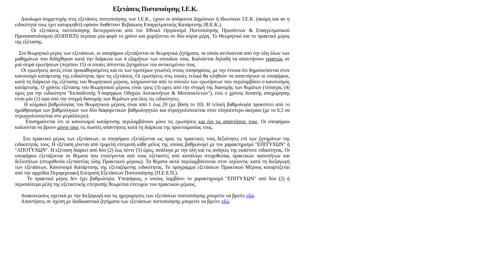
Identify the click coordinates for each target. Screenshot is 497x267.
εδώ (250, 195)
